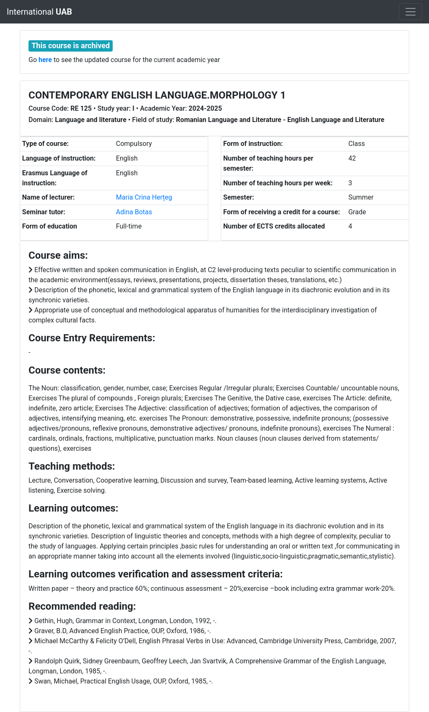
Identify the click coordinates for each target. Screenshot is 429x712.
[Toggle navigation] (410, 11)
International (39, 12)
